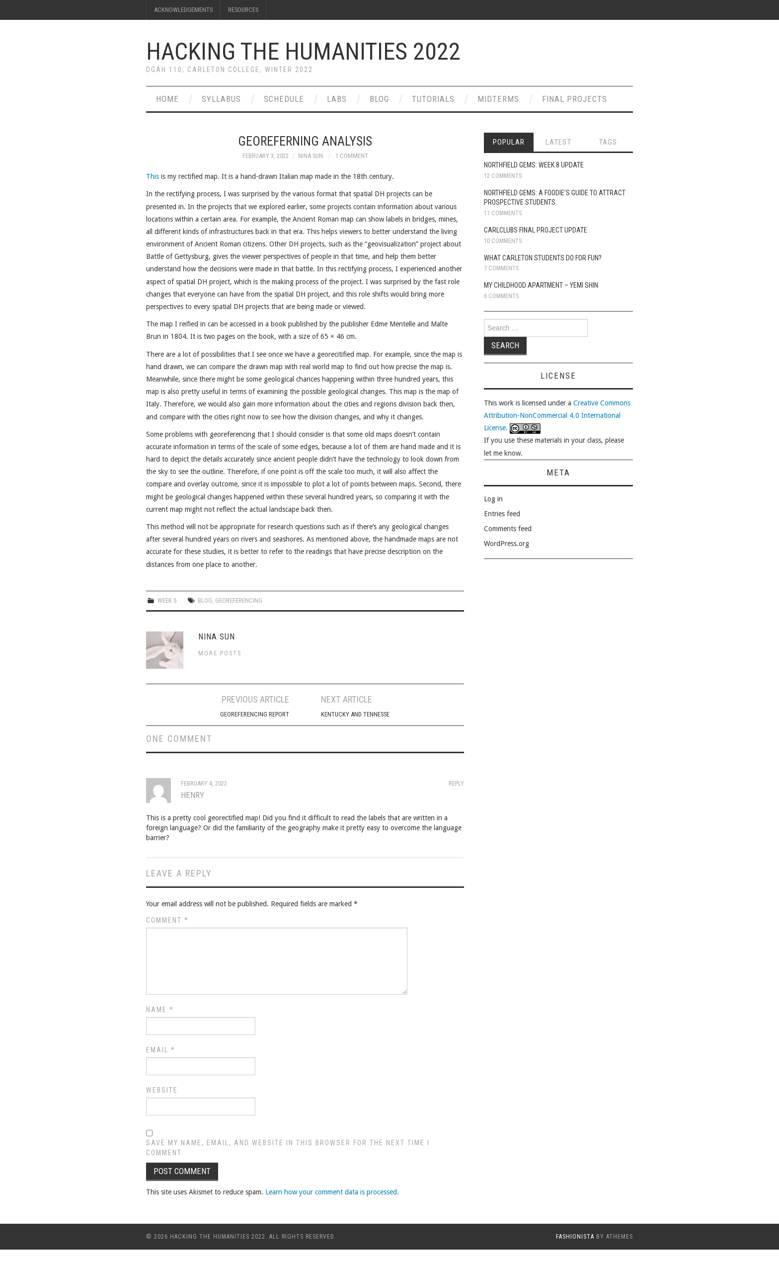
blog (205, 600)
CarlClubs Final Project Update (535, 230)
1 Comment (351, 155)
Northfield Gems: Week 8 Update (534, 165)
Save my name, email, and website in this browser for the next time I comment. (288, 1148)
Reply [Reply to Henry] (456, 783)
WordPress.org (506, 544)
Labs (337, 99)
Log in (493, 499)
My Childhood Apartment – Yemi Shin (541, 285)
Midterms (498, 99)
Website (162, 1090)
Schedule (284, 99)
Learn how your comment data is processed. (332, 1192)
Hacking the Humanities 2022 (303, 51)
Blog (379, 99)
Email (160, 1050)
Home (167, 99)
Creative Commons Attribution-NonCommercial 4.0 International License (557, 415)
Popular (509, 142)
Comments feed (508, 529)
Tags (608, 142)
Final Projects (574, 99)
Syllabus (221, 99)
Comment (167, 920)
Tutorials (433, 99)
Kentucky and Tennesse (355, 714)
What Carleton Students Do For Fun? (543, 258)
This (152, 176)
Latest (558, 142)
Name (160, 1010)
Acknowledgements (183, 9)
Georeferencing (238, 600)
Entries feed (502, 514)
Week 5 (166, 600)
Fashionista (575, 1236)
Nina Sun (310, 155)
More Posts (219, 653)
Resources (243, 9)
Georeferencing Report (254, 714)
